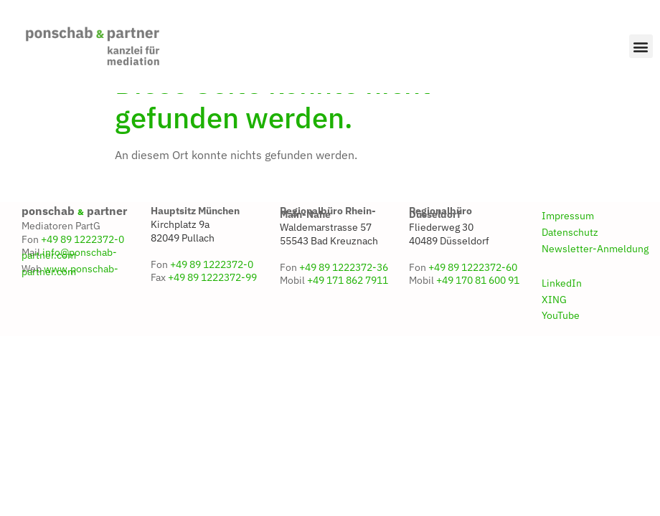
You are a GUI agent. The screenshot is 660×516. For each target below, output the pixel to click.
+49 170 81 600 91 (477, 313)
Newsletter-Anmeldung (595, 281)
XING (554, 331)
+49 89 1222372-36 (343, 300)
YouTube (561, 348)
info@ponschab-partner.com (69, 287)
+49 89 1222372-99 (212, 310)
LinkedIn (562, 315)
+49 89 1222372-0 (82, 271)
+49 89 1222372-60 (472, 300)
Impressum (568, 248)
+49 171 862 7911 (347, 313)
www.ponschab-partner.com (70, 303)
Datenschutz (570, 265)
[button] (641, 46)
